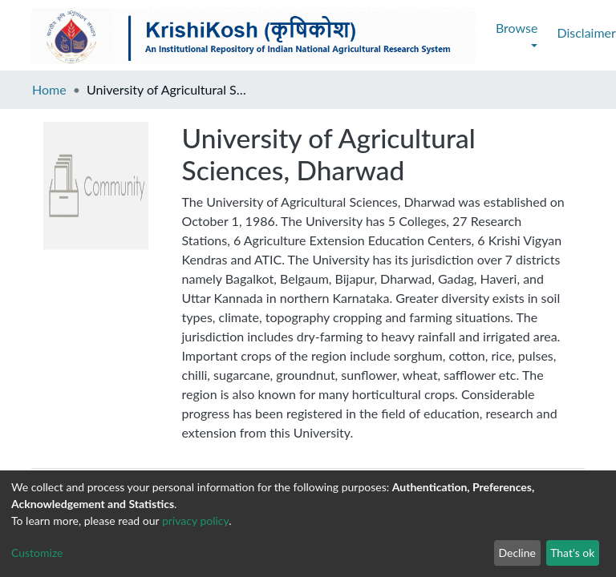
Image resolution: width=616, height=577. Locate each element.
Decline (517, 552)
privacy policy (195, 520)
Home (49, 89)
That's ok (572, 552)
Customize (37, 552)
